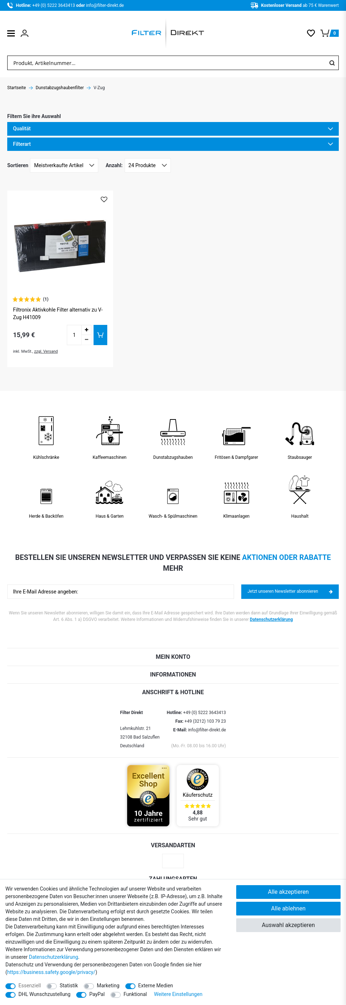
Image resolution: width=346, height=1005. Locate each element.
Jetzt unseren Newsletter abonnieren (290, 591)
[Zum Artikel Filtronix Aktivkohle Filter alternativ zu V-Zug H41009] (60, 243)
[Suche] (331, 63)
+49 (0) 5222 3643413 (54, 5)
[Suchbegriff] (166, 63)
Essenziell (29, 985)
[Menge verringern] (86, 340)
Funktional (135, 994)
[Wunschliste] (313, 33)
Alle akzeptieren (288, 891)
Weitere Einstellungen (178, 994)
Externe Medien (155, 985)
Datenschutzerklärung (271, 619)
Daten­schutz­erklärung (53, 957)
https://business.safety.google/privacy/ (51, 972)
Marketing (108, 985)
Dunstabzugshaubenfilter (60, 87)
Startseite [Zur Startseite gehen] (16, 87)
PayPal (97, 994)
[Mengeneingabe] (74, 335)
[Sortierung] (64, 165)
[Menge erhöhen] (86, 330)
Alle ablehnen (288, 908)
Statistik (69, 985)
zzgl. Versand (46, 351)
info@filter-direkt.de (105, 5)
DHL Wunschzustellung (44, 994)
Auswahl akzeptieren (288, 925)
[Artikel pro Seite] (148, 165)
